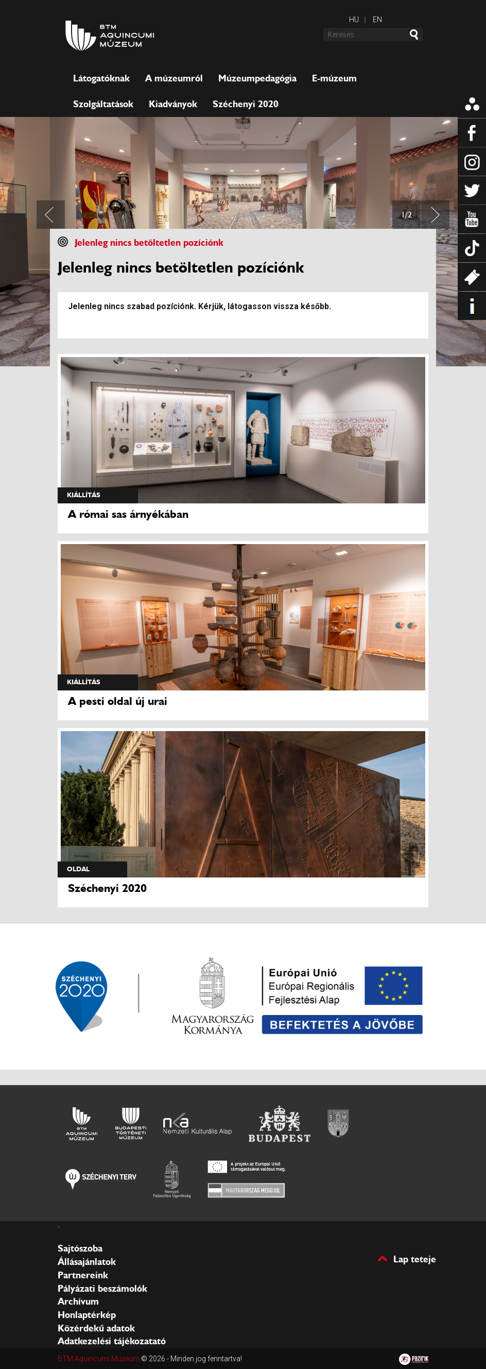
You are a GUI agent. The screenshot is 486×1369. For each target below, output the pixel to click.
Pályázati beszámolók (102, 1288)
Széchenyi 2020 (246, 104)
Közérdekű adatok (96, 1328)
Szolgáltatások (103, 104)
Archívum (78, 1301)
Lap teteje (414, 1258)
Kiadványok (173, 104)
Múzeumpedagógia (257, 78)
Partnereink (83, 1275)
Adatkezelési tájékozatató (112, 1341)
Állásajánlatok (87, 1261)
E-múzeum (334, 78)
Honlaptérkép (87, 1315)
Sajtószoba (80, 1248)
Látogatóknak (101, 78)
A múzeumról (174, 78)
